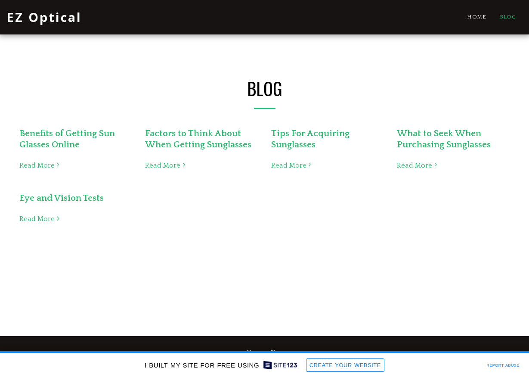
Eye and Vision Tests (61, 198)
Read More (40, 165)
